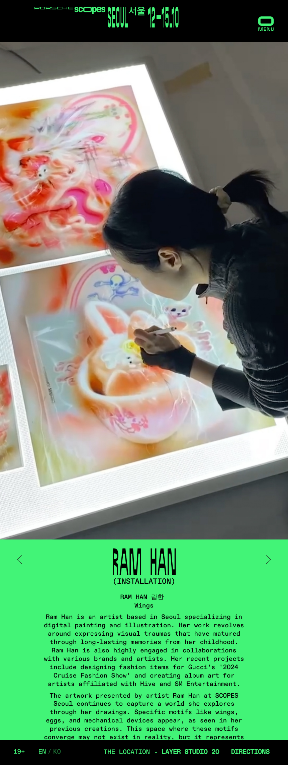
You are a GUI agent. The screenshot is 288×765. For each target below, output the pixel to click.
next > (268, 559)
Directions (250, 752)
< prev (20, 559)
